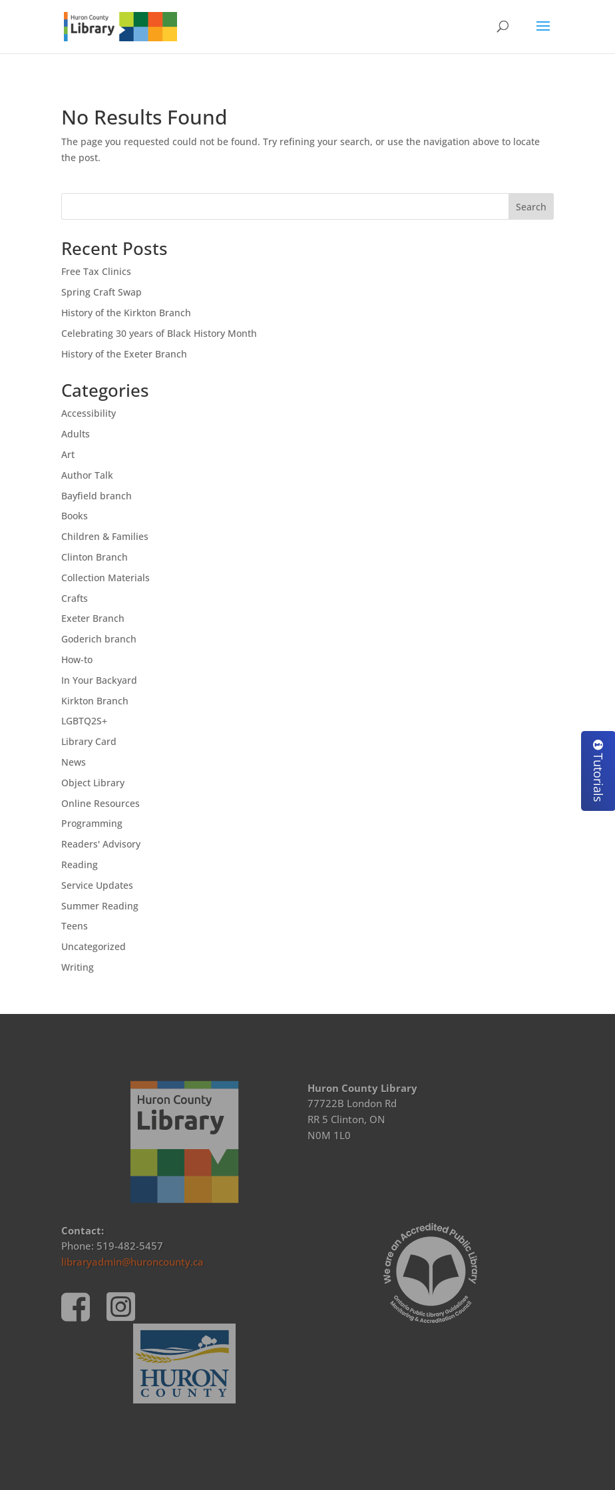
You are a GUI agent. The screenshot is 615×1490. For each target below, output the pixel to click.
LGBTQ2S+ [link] (84, 720)
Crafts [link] (74, 598)
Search (531, 206)
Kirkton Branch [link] (94, 700)
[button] (543, 34)
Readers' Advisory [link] (100, 844)
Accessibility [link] (88, 413)
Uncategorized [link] (93, 946)
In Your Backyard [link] (99, 680)
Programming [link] (91, 823)
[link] (120, 25)
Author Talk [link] (87, 475)
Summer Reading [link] (99, 905)
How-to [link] (77, 659)
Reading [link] (79, 864)
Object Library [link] (92, 782)
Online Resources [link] (100, 803)
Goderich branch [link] (98, 638)
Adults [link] (75, 433)
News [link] (73, 762)
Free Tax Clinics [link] (96, 271)
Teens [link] (74, 925)
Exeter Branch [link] (92, 618)
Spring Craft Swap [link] (101, 292)
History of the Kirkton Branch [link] (126, 312)
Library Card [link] (88, 741)
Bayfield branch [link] (96, 495)
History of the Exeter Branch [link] (124, 354)
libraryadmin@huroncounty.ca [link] (132, 1261)
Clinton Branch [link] (94, 557)
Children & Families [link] (104, 536)
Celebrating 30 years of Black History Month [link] (159, 333)
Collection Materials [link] (105, 577)
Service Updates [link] (97, 885)
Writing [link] (77, 967)
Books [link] (74, 515)
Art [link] (68, 454)
